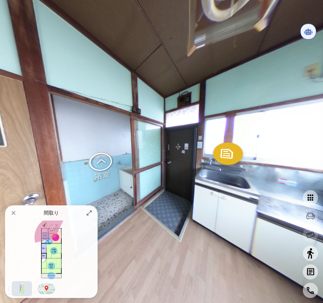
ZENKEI (131, 209)
